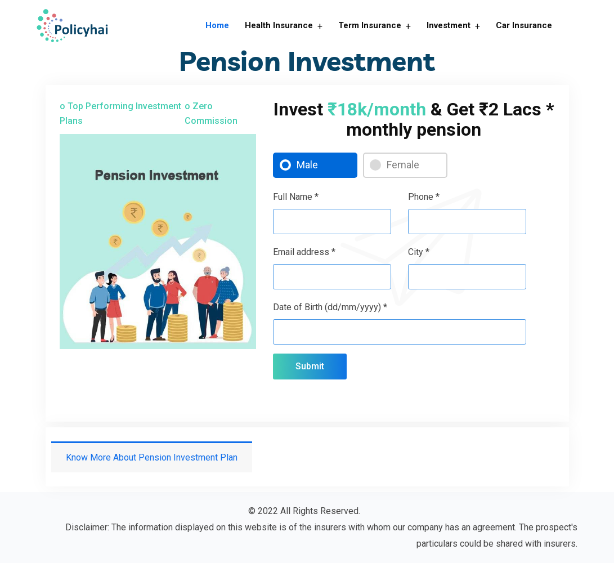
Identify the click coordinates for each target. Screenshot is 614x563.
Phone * (424, 196)
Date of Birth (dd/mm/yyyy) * (330, 307)
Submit (309, 366)
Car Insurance (524, 25)
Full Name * (296, 196)
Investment (448, 25)
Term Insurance (369, 25)
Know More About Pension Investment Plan (151, 457)
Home (217, 25)
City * (418, 252)
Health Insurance (279, 25)
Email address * (304, 252)
